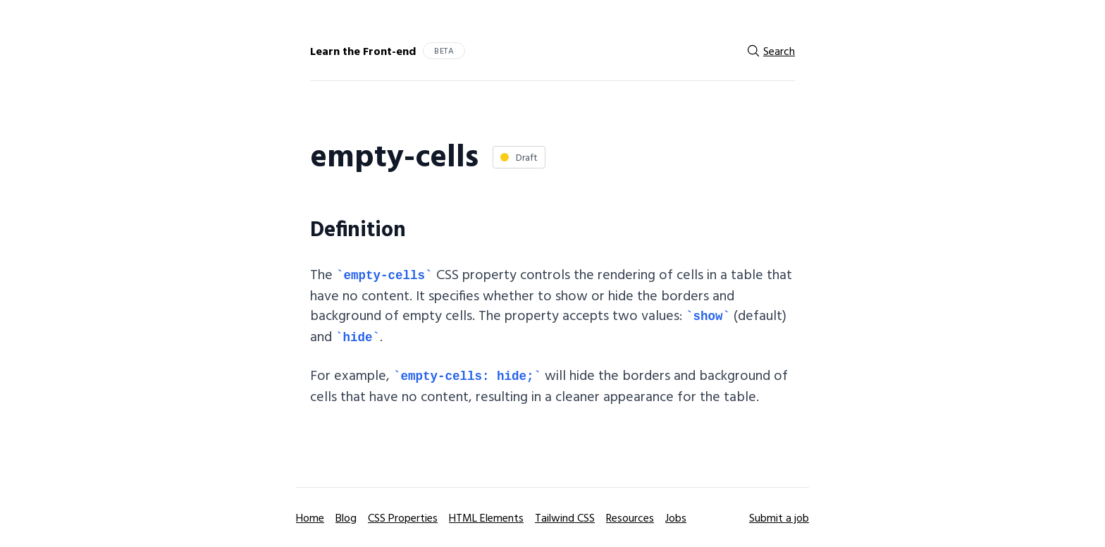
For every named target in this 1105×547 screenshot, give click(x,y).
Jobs (675, 517)
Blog (346, 517)
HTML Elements (486, 517)
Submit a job (779, 517)
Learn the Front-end (363, 51)
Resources (630, 517)
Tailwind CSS (565, 517)
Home (310, 517)
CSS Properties (403, 517)
